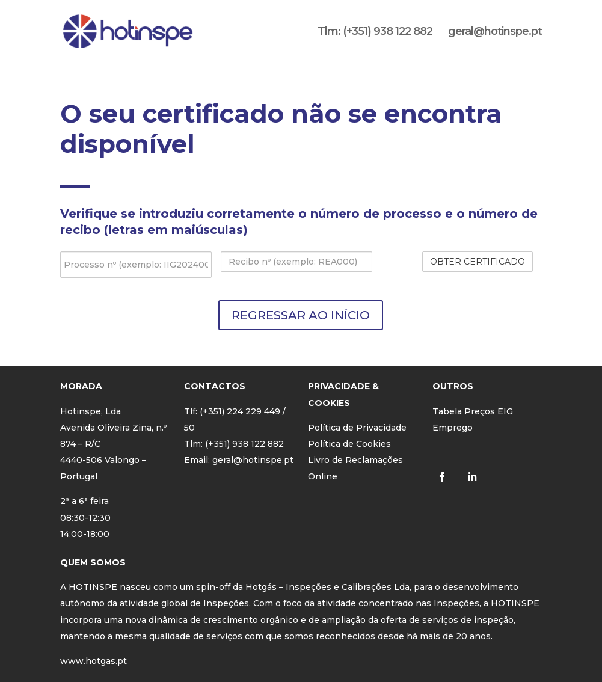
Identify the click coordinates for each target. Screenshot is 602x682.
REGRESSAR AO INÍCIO (301, 315)
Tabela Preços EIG (472, 411)
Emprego (452, 427)
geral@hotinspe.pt (495, 32)
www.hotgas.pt (93, 661)
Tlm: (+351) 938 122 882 (375, 32)
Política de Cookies (349, 443)
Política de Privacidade (357, 427)
